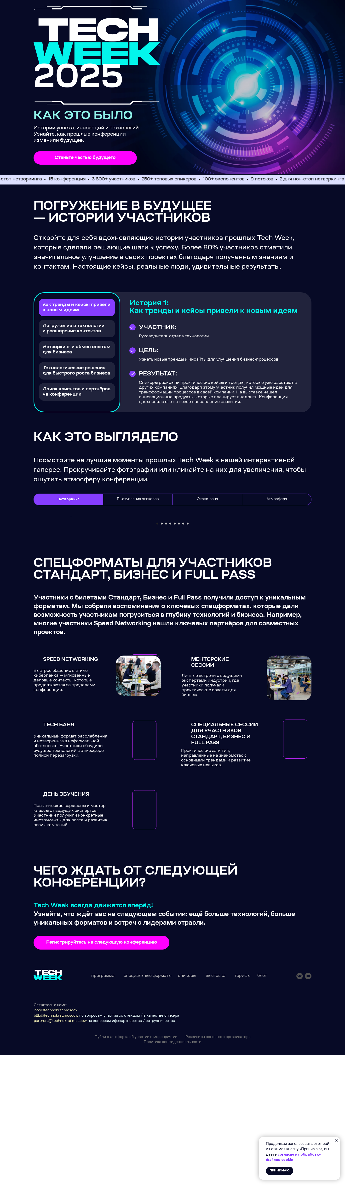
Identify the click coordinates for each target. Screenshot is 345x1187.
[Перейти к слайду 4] (170, 655)
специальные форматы (148, 1107)
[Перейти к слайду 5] (175, 655)
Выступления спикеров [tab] (138, 499)
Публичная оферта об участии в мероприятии (136, 1168)
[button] (85, 158)
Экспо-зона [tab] (207, 499)
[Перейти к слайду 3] (166, 655)
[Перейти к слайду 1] (157, 655)
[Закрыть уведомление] (336, 1140)
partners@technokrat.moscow (60, 1152)
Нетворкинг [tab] (68, 499)
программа (103, 1107)
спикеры (187, 1107)
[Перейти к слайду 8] (188, 655)
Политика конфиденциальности (172, 1173)
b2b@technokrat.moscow (56, 1147)
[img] (97, 41)
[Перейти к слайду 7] (183, 655)
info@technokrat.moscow (56, 1142)
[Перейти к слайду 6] (179, 655)
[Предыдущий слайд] (69, 582)
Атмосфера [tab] (276, 499)
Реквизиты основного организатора (218, 1168)
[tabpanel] (172, 593)
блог (262, 1107)
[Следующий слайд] (275, 582)
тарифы (243, 1107)
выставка (215, 1107)
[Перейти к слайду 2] (162, 655)
